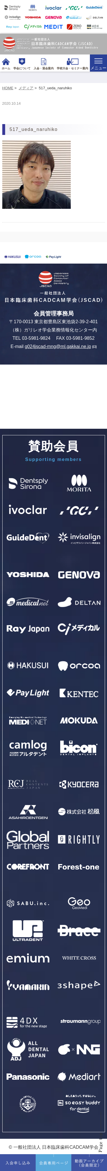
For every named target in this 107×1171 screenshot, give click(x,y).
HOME (7, 88)
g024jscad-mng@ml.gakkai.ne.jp (60, 346)
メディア (26, 88)
